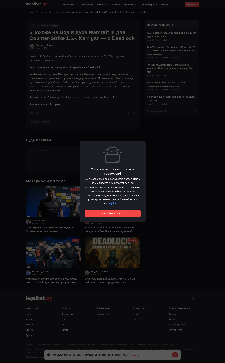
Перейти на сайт (112, 213)
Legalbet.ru (114, 203)
